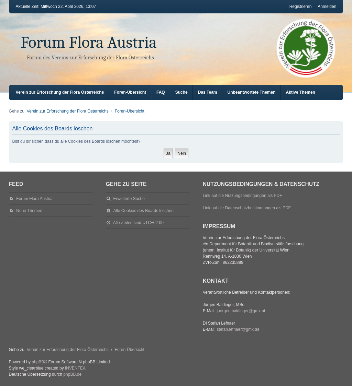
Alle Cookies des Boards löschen (143, 210)
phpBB (38, 362)
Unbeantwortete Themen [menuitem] (252, 92)
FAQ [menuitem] (160, 92)
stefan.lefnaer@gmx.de (238, 329)
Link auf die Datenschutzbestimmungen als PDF (247, 208)
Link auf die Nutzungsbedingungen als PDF (242, 195)
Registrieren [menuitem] (300, 6)
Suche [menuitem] (181, 92)
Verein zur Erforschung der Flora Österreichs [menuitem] (60, 92)
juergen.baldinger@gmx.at (241, 310)
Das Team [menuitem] (207, 92)
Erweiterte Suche (128, 198)
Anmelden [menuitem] (327, 6)
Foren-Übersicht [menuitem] (130, 92)
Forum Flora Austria (89, 42)
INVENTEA (75, 368)
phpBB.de (72, 374)
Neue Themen (29, 210)
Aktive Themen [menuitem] (300, 92)
